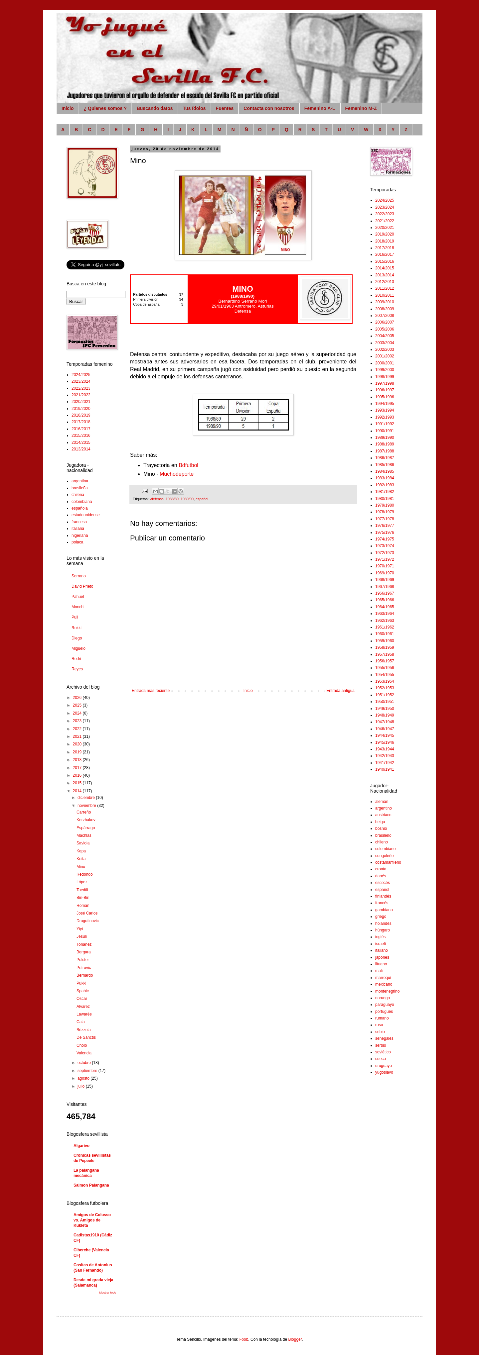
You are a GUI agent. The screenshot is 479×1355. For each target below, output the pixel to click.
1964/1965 (384, 607)
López (82, 882)
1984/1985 (384, 471)
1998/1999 (384, 376)
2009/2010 (384, 302)
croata (380, 869)
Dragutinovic (88, 921)
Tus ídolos (194, 108)
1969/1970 (384, 573)
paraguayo (384, 1004)
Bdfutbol (188, 465)
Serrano (79, 576)
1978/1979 (384, 512)
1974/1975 (384, 539)
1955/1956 (384, 667)
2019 (78, 752)
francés (381, 903)
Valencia (84, 1053)
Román (83, 905)
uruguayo (383, 1065)
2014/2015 (81, 442)
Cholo (82, 1045)
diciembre (87, 797)
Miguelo (78, 648)
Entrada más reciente (151, 690)
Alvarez (83, 1006)
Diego (77, 638)
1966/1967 (384, 593)
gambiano (384, 910)
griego (380, 916)
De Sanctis (86, 1037)
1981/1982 (384, 491)
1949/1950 (384, 708)
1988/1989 (384, 444)
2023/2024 (81, 381)
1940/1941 (384, 769)
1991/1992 (384, 424)
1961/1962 (384, 627)
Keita (81, 858)
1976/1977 (384, 525)
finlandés (383, 896)
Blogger (295, 1339)
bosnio (381, 828)
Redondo (85, 874)
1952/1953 (384, 688)
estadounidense (86, 515)
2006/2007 (384, 322)
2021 (78, 736)
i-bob (244, 1339)
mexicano (383, 984)
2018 (78, 759)
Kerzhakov (86, 820)
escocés (382, 882)
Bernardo (85, 975)
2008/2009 (384, 309)
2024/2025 (81, 374)
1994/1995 (384, 403)
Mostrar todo (107, 1292)
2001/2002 (384, 356)
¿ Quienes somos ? (105, 108)
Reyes (77, 669)
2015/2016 (81, 435)
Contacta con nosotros (268, 108)
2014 (78, 791)
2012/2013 (384, 281)
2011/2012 (384, 288)
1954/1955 (384, 674)
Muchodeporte (177, 474)
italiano (381, 950)
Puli (75, 617)
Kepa (81, 851)
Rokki (76, 628)
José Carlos (87, 913)
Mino (81, 866)
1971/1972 (384, 559)
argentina (80, 481)
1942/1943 (384, 755)
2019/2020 (81, 408)
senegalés (384, 1038)
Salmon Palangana (91, 1185)
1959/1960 (384, 640)
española (80, 508)
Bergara (84, 952)
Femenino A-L (319, 108)
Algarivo (81, 1145)
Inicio (68, 108)
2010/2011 (384, 295)
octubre (85, 1062)
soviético (383, 1052)
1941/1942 (384, 762)
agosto (84, 1078)
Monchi (78, 607)
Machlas (84, 835)
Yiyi (80, 928)
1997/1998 (384, 383)
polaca (77, 542)
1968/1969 (384, 579)
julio (82, 1086)
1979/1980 (384, 505)
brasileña (80, 488)
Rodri (76, 658)
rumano (382, 1018)
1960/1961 (384, 633)
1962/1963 (384, 620)
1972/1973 (384, 552)
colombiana (82, 501)
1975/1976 (384, 532)
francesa (79, 522)
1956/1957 (384, 661)
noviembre (87, 805)
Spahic (83, 991)
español (202, 499)
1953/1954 (384, 681)
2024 (78, 713)
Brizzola (84, 1029)
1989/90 (187, 499)
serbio (380, 1045)
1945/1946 (384, 742)
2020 (78, 744)
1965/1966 (384, 600)
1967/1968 (384, 586)
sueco (380, 1058)
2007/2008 (384, 315)
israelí (380, 943)
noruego (382, 998)
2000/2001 (384, 363)
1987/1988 (384, 451)
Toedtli (82, 890)
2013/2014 (81, 449)
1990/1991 (384, 431)
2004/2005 (384, 336)
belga (380, 822)
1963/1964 (384, 613)
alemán (381, 801)
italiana (78, 528)
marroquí (383, 977)
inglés (380, 936)
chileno (381, 842)
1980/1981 (384, 498)
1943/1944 (384, 749)
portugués (384, 1011)
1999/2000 (384, 369)
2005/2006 (384, 329)
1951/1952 (384, 695)
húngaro (382, 930)
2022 (78, 728)
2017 (78, 767)
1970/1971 (384, 566)
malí (379, 970)
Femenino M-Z (361, 108)
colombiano (385, 848)
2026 (78, 697)
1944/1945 (384, 735)
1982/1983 (384, 485)
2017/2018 (81, 422)
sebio (380, 1031)
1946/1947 (384, 728)
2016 (78, 775)
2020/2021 (81, 401)
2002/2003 (384, 349)
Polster (83, 959)
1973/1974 (384, 545)
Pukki (81, 983)
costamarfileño (388, 862)
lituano (381, 964)
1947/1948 (384, 722)
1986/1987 (384, 457)
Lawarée (84, 1014)
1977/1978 (384, 519)
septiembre (88, 1070)
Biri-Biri (83, 897)
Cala (81, 1021)
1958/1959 (384, 647)
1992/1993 (384, 417)
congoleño (384, 855)
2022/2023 (81, 388)
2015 (78, 783)
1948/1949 (384, 715)
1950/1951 (384, 701)
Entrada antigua (340, 690)
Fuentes (225, 108)
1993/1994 (384, 410)
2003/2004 (384, 342)
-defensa (157, 499)
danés (380, 876)
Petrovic (84, 967)
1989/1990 (384, 437)
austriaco (383, 815)
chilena (78, 494)
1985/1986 (384, 464)
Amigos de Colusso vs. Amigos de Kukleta (92, 1220)
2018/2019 (81, 415)
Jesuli (82, 936)
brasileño (383, 835)
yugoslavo (384, 1072)
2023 (78, 721)
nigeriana (80, 535)
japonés (382, 957)
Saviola (83, 843)
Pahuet (78, 596)
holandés (383, 923)
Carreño (84, 812)
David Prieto (82, 586)
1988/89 (172, 499)
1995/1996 (384, 397)
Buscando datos (155, 108)
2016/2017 (81, 429)
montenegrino (387, 991)
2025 (78, 705)
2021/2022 (81, 395)
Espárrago (86, 827)
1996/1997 (384, 390)
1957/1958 (384, 654)
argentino (383, 808)
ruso (379, 1024)
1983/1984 (384, 478)
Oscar (82, 998)
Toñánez (84, 944)
